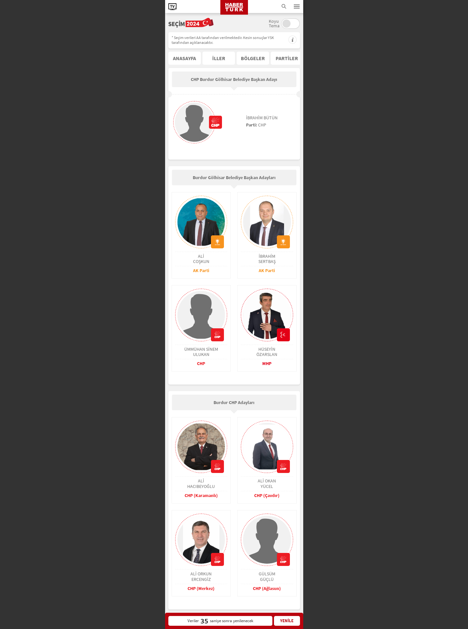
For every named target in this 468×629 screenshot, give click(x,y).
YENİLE (286, 620)
